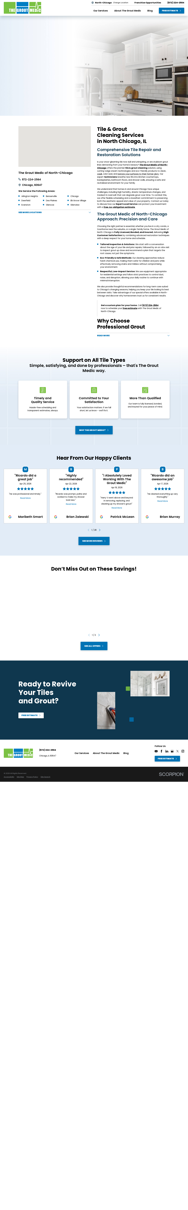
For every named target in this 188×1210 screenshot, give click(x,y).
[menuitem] (9, 778)
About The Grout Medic (106, 754)
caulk (99, 173)
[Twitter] (177, 752)
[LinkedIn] (166, 752)
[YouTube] (156, 752)
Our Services (82, 754)
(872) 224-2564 (175, 3)
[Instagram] (182, 752)
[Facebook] (161, 752)
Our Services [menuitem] (100, 10)
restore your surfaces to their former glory (138, 173)
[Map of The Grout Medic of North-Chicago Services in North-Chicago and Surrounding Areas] (54, 146)
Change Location (120, 3)
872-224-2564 (31, 179)
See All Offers (94, 647)
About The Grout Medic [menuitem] (127, 10)
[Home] (22, 8)
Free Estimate (171, 10)
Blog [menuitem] (150, 10)
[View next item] (99, 531)
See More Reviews (94, 542)
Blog (126, 754)
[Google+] (172, 752)
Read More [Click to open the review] (25, 499)
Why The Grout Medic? (94, 431)
